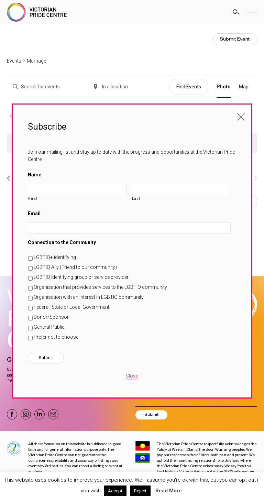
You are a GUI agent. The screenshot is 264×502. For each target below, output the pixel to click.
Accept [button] (115, 490)
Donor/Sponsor (51, 317)
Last (136, 198)
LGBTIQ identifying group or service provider (81, 277)
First (32, 198)
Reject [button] (140, 490)
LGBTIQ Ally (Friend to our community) (75, 267)
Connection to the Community (62, 242)
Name (34, 174)
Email (34, 213)
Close (132, 376)
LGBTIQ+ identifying (55, 257)
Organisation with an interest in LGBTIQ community (89, 297)
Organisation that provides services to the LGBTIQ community (100, 287)
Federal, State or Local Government (71, 307)
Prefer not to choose (56, 337)
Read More (168, 491)
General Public (49, 327)
